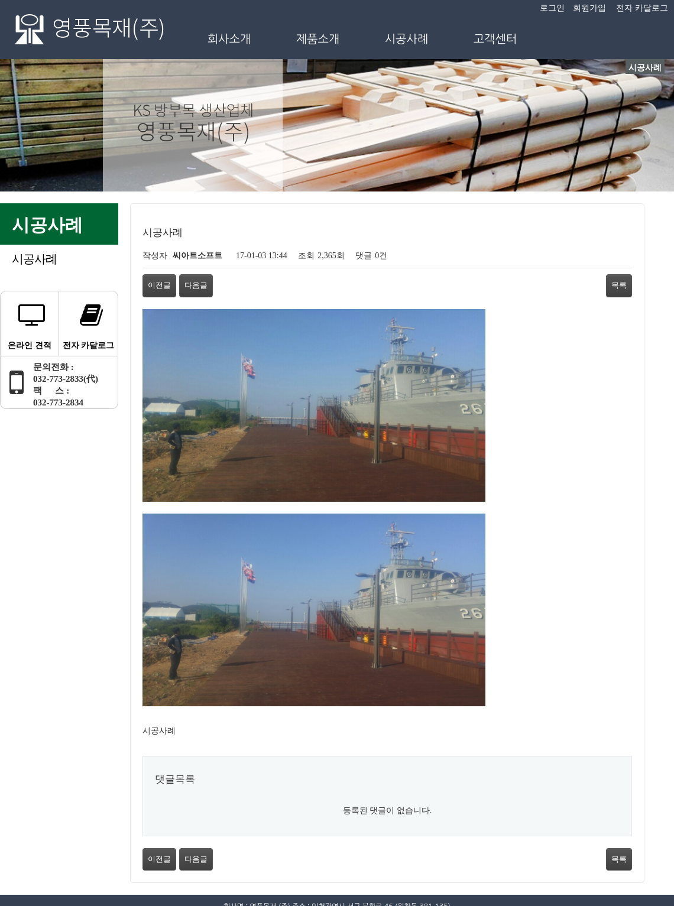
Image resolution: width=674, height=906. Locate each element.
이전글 (159, 285)
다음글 (196, 285)
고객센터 (495, 39)
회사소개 (229, 39)
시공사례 (407, 39)
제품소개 (318, 39)
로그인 (552, 8)
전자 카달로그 (642, 8)
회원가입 (589, 8)
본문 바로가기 (0, 0)
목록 (619, 285)
